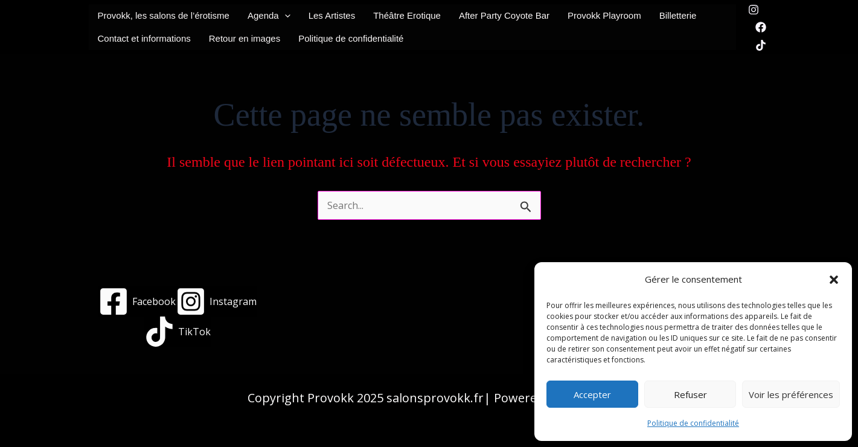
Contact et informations (144, 38)
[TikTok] (760, 45)
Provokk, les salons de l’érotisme (163, 15)
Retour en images (244, 38)
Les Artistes (332, 15)
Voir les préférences (791, 394)
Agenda (269, 15)
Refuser (690, 394)
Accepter (592, 394)
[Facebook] (760, 27)
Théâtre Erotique (407, 15)
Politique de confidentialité (693, 423)
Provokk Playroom (604, 15)
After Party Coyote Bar (504, 15)
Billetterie (678, 15)
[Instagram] (753, 9)
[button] (834, 280)
